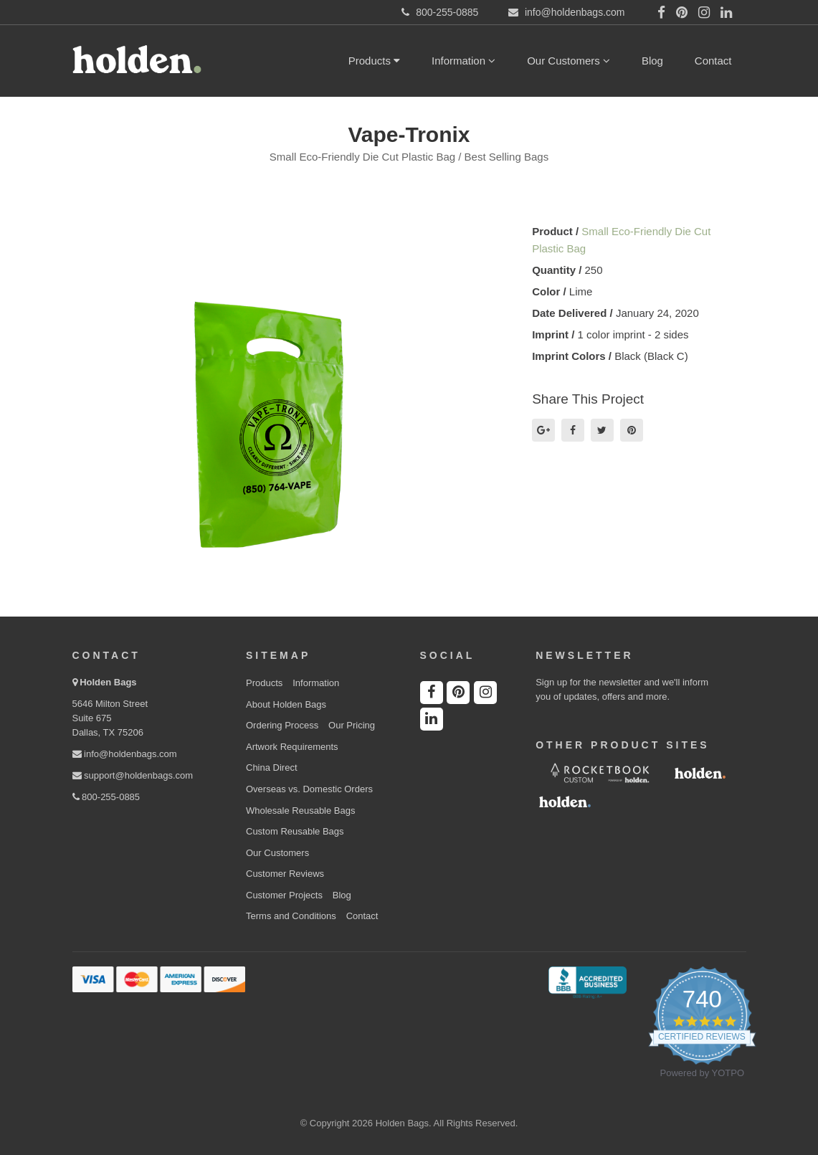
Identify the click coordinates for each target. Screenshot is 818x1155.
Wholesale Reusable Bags (300, 810)
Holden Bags (108, 682)
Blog (652, 60)
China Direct (272, 767)
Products (374, 60)
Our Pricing (351, 725)
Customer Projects (284, 895)
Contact (713, 60)
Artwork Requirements (292, 746)
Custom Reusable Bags (295, 831)
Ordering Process (282, 725)
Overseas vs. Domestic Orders (309, 789)
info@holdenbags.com (124, 753)
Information (463, 60)
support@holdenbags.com (133, 775)
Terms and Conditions (291, 916)
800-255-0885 (106, 797)
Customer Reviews (285, 873)
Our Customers (568, 60)
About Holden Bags (286, 704)
